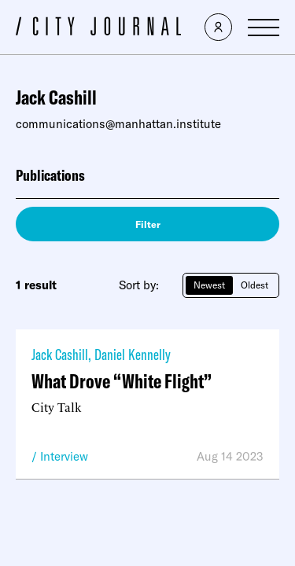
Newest (209, 285)
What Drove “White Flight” (121, 381)
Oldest (254, 285)
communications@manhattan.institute (118, 123)
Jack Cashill (59, 354)
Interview (64, 456)
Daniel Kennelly (132, 354)
